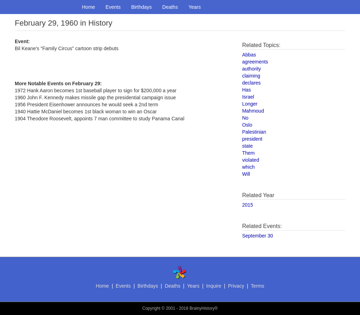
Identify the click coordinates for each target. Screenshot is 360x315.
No (245, 118)
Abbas (249, 55)
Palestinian (254, 132)
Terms (257, 286)
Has (246, 90)
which (248, 167)
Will (246, 174)
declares (251, 83)
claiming (251, 76)
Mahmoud (253, 111)
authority (251, 69)
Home (88, 7)
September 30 (257, 236)
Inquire (213, 286)
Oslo (247, 125)
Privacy (236, 286)
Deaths (170, 7)
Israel (248, 97)
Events (113, 7)
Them (248, 153)
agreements (255, 62)
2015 (247, 205)
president (252, 139)
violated (250, 160)
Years (194, 7)
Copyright (151, 308)
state (247, 146)
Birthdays (141, 7)
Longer (250, 104)
